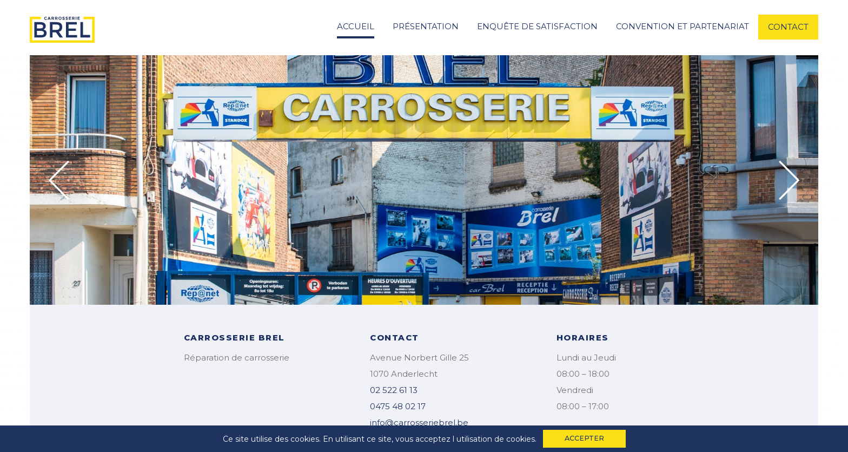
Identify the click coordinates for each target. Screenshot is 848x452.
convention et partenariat (682, 26)
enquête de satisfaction (537, 26)
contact (788, 27)
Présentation (426, 26)
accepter (584, 438)
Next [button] (789, 180)
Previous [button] (59, 180)
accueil (355, 26)
